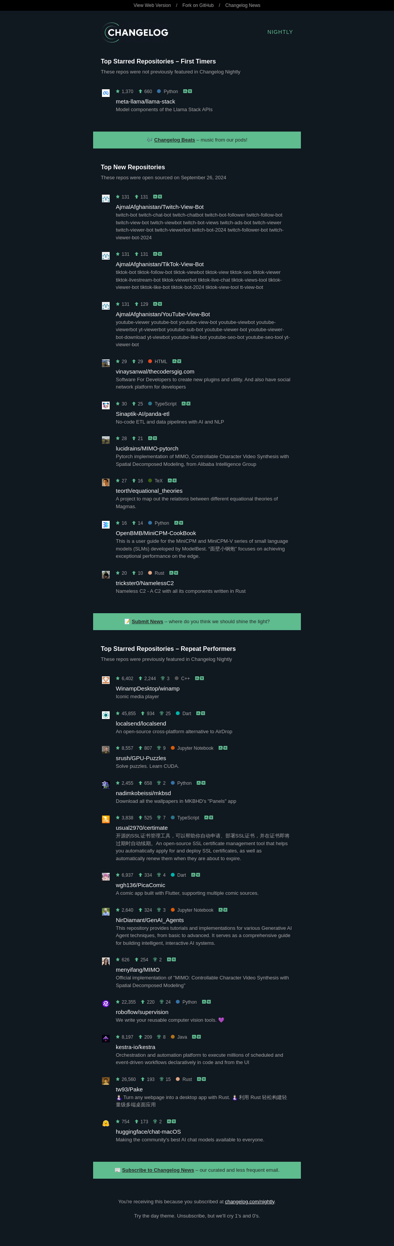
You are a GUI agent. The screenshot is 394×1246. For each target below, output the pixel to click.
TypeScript (162, 404)
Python (167, 91)
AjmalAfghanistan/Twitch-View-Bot (160, 206)
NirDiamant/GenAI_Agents (150, 920)
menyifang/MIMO (138, 969)
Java (179, 1037)
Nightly (280, 32)
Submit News (148, 621)
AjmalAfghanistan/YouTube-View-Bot (163, 314)
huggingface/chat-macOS (148, 1131)
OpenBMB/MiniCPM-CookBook (156, 533)
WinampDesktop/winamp (148, 688)
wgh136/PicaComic (140, 885)
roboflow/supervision (142, 1012)
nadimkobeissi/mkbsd (143, 793)
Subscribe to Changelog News (158, 1170)
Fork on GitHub (198, 5)
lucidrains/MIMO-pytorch (147, 448)
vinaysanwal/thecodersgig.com (155, 371)
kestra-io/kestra (135, 1047)
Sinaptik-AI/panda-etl (142, 413)
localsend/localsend (141, 723)
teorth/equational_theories (149, 490)
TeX (155, 481)
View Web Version (152, 5)
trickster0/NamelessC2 (145, 583)
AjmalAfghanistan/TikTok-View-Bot (160, 264)
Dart (183, 713)
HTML (157, 361)
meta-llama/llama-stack (145, 101)
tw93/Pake (129, 1089)
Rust (156, 573)
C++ (182, 678)
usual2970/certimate (142, 827)
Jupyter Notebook (192, 748)
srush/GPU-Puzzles (141, 758)
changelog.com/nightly (249, 1201)
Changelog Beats (174, 140)
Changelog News (242, 5)
